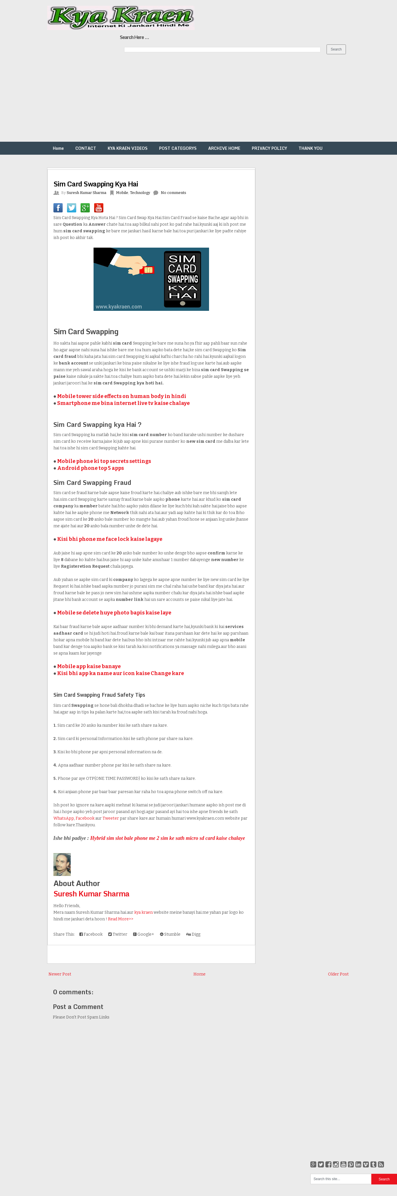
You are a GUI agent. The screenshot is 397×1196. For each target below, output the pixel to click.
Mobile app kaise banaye (89, 666)
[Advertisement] (173, 101)
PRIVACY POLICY (269, 148)
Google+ (143, 934)
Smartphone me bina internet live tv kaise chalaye (123, 403)
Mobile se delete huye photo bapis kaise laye (114, 613)
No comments (173, 192)
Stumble (170, 934)
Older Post (338, 974)
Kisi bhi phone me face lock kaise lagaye (109, 539)
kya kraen (143, 912)
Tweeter (110, 818)
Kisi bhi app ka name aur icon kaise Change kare (120, 673)
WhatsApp (63, 818)
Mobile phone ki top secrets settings (104, 461)
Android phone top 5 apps (90, 468)
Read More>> (120, 919)
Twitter (117, 934)
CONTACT (85, 148)
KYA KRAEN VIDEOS (128, 148)
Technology (140, 192)
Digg (193, 934)
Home (58, 148)
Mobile (122, 192)
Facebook (85, 818)
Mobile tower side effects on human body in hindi (121, 396)
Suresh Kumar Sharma (91, 893)
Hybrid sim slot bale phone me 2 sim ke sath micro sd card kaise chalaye (167, 838)
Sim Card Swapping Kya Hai (95, 183)
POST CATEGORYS (178, 148)
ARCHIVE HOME (224, 148)
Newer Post (60, 974)
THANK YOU (311, 148)
